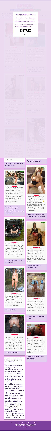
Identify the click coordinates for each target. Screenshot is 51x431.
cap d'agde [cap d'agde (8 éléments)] (7, 371)
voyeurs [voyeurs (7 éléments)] (22, 417)
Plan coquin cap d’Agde (34, 161)
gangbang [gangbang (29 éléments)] (9, 398)
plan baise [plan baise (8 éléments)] (19, 409)
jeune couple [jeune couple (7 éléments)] (20, 403)
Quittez (25, 34)
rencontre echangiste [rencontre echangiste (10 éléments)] (18, 413)
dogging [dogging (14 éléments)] (7, 386)
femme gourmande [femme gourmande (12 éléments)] (14, 388)
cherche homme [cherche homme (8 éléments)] (13, 371)
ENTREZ (25, 30)
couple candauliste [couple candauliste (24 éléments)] (13, 373)
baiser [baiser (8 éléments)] (14, 367)
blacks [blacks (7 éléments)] (17, 367)
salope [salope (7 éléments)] (18, 415)
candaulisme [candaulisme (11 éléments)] (14, 369)
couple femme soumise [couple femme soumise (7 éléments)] (15, 382)
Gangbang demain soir (12, 352)
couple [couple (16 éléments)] (20, 371)
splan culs (12, 361)
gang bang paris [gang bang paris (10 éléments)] (18, 398)
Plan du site (25, 426)
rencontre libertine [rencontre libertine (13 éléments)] (11, 415)
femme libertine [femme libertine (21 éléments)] (11, 390)
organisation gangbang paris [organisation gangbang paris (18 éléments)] (12, 408)
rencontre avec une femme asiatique (12, 359)
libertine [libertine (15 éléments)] (12, 405)
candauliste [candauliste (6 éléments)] (21, 369)
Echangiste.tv (15, 423)
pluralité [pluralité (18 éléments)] (10, 411)
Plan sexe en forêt (10, 309)
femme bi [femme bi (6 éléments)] (17, 386)
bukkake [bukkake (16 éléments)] (8, 369)
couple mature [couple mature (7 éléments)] (19, 384)
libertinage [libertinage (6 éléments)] (7, 404)
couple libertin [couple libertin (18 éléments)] (10, 384)
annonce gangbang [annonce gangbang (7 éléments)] (9, 367)
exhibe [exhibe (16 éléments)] (13, 386)
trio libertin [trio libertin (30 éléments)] (15, 417)
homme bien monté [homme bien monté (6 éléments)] (14, 402)
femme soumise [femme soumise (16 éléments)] (17, 396)
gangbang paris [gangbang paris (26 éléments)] (11, 401)
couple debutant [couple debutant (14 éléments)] (10, 376)
